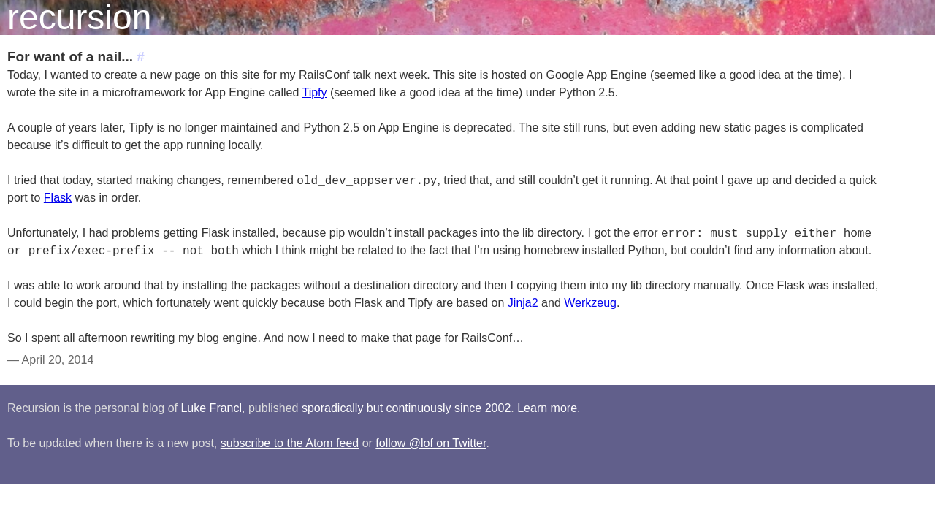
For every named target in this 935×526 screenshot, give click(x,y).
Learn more (547, 408)
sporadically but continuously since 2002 (406, 408)
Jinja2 (523, 303)
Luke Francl (211, 408)
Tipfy (314, 92)
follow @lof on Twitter (430, 443)
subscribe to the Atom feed (290, 443)
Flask (58, 197)
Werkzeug (590, 303)
